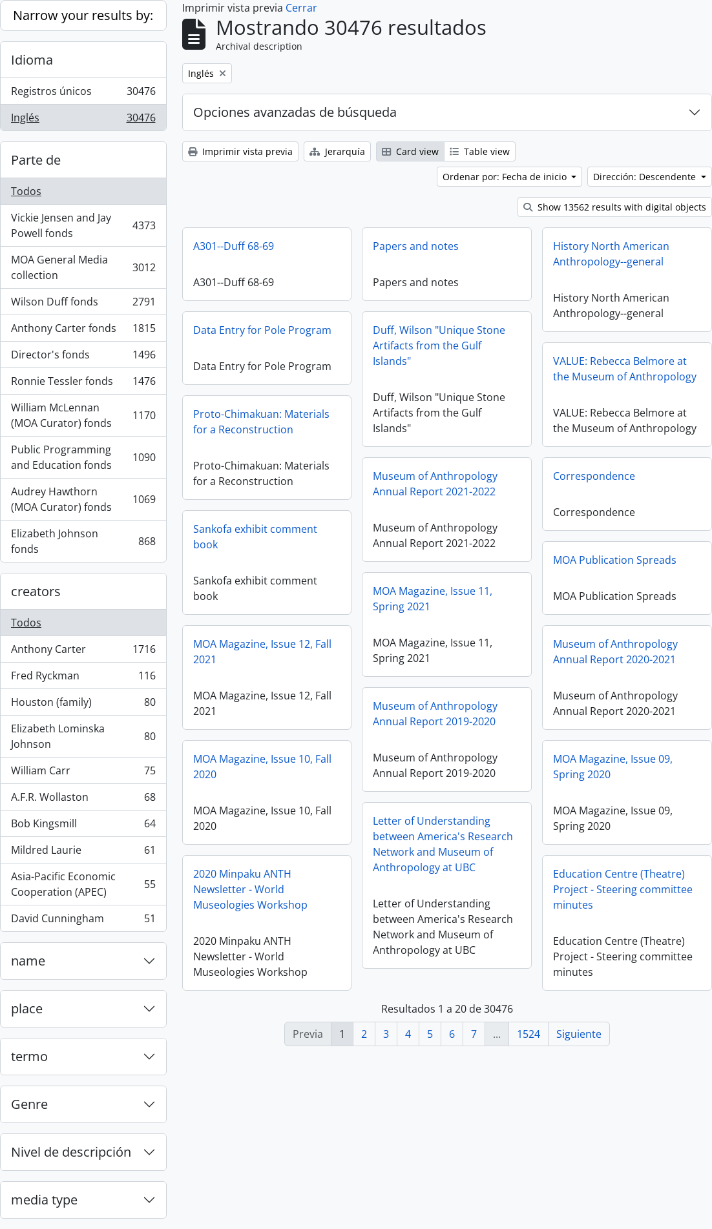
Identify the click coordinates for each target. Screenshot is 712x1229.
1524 (528, 1034)
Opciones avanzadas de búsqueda (295, 112)
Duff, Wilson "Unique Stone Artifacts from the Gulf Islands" (439, 345)
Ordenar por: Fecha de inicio (506, 176)
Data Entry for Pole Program (262, 330)
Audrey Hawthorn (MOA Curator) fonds (83, 499)
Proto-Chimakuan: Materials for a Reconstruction (261, 422)
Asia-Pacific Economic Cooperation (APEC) (83, 884)
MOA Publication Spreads (614, 560)
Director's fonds (83, 357)
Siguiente (579, 1034)
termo (29, 1056)
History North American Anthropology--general (611, 254)
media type (44, 1199)
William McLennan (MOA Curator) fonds (83, 415)
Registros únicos (83, 94)
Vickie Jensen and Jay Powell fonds (83, 225)
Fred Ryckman (83, 678)
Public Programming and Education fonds (83, 457)
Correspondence (594, 476)
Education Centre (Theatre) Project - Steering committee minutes (623, 889)
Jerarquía (337, 151)
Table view (480, 151)
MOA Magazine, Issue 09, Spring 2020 (613, 766)
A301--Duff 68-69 (233, 246)
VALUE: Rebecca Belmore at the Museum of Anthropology (624, 369)
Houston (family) (83, 705)
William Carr (83, 773)
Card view (410, 151)
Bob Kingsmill (83, 826)
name (28, 960)
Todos (26, 191)
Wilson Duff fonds (83, 304)
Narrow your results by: (83, 15)
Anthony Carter (83, 652)
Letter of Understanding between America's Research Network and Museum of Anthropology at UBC (443, 844)
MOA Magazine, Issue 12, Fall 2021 (262, 651)
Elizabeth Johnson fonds (83, 541)
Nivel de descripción (71, 1152)
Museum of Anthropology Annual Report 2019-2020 (435, 713)
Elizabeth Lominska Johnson (83, 736)
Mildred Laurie (83, 852)
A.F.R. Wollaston (83, 800)
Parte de (36, 160)
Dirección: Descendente (645, 176)
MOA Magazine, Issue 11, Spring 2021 (432, 599)
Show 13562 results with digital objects (614, 207)
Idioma (32, 59)
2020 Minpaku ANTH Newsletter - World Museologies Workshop (250, 889)
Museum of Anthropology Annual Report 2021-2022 (435, 484)
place (27, 1008)
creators (36, 591)
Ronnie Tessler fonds (83, 384)
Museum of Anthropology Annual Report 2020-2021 (615, 651)
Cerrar (301, 8)
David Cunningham (83, 921)
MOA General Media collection (83, 267)
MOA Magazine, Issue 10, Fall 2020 (262, 766)
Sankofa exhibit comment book (255, 537)
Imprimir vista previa (240, 151)
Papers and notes (416, 246)
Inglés (83, 120)
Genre (29, 1104)
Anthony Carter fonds (83, 331)
